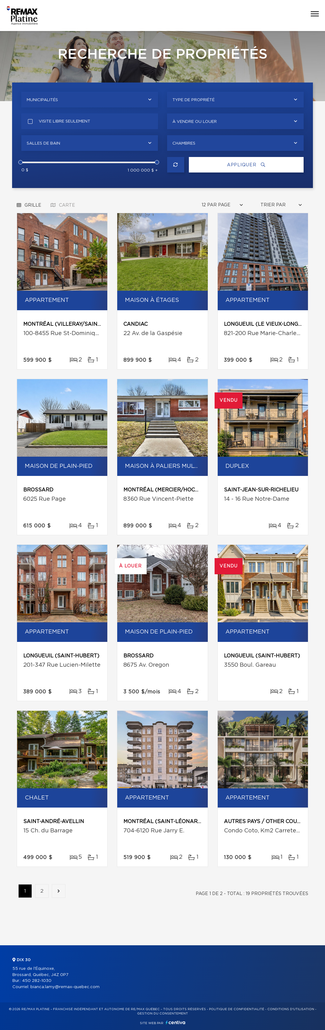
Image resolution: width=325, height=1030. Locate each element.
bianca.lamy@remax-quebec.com (65, 987)
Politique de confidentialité (236, 1009)
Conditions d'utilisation (290, 1009)
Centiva (175, 1022)
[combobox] (89, 99)
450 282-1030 (36, 981)
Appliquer (246, 165)
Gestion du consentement (162, 1013)
